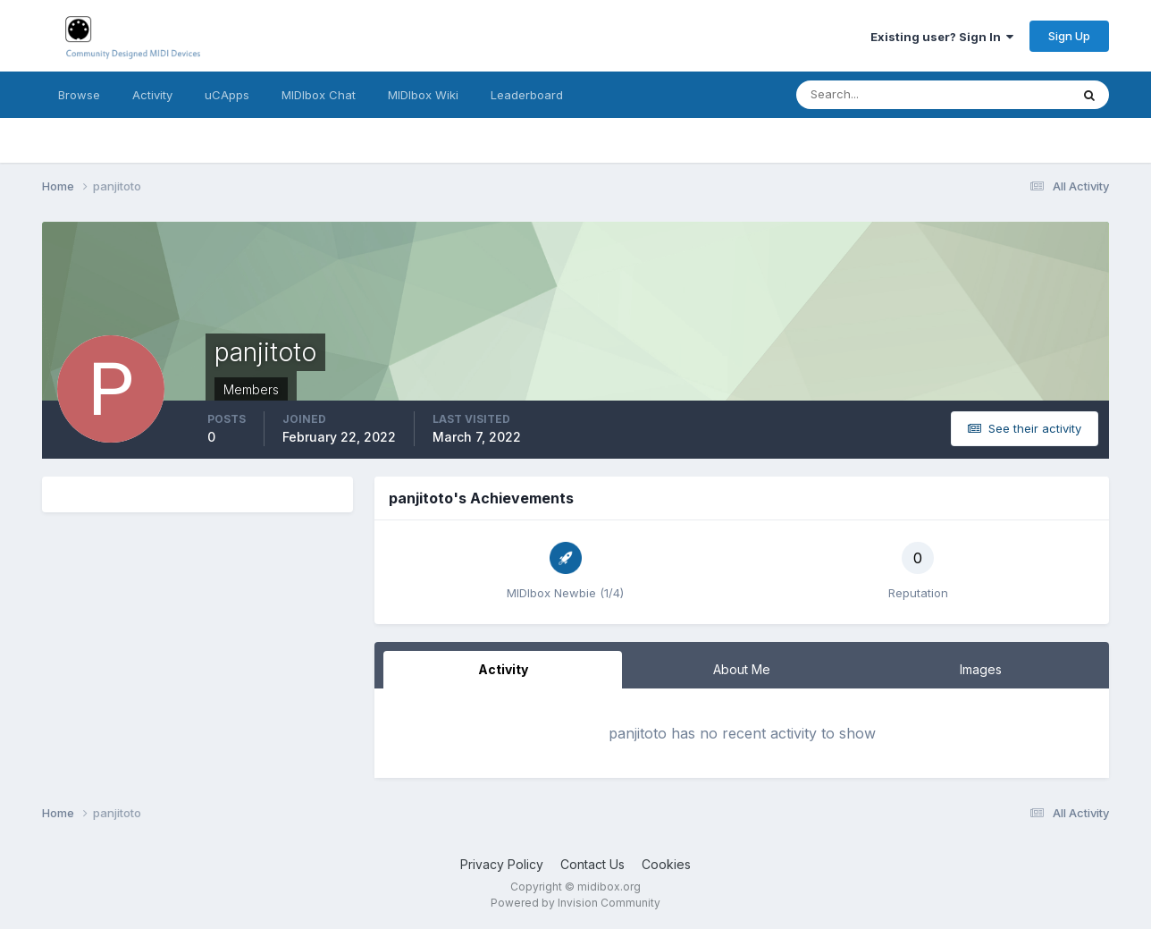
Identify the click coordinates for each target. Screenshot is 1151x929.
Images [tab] (981, 669)
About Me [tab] (741, 669)
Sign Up (1069, 36)
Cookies (666, 864)
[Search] (875, 94)
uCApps (227, 95)
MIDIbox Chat (318, 95)
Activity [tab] (503, 669)
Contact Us (592, 864)
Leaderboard (527, 95)
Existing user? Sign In (941, 37)
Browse (79, 95)
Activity (152, 95)
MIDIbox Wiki (423, 95)
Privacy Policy (501, 864)
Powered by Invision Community (575, 902)
